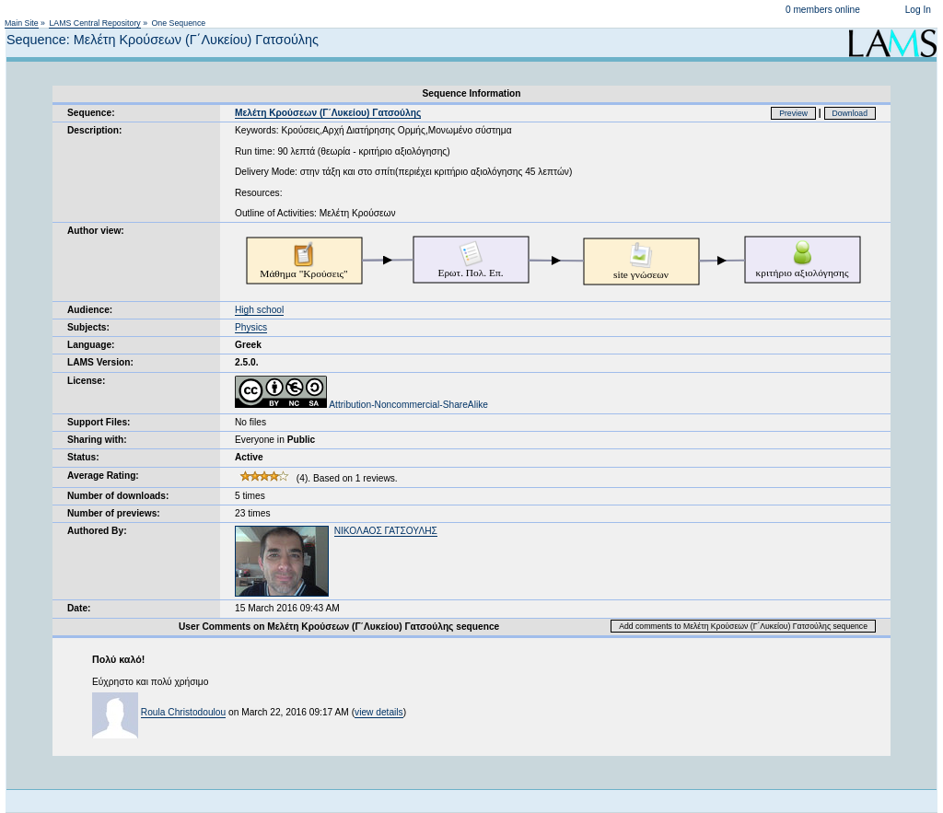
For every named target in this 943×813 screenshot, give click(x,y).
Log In (918, 10)
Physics (251, 327)
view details (379, 712)
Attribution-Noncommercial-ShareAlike (361, 405)
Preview (793, 113)
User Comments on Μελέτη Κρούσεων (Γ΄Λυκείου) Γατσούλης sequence (339, 626)
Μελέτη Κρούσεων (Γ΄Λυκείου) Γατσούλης (328, 113)
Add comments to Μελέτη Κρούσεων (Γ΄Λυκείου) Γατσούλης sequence (743, 626)
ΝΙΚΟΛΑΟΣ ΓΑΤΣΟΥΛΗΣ (385, 531)
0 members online (823, 10)
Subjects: (88, 327)
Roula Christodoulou (183, 712)
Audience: (89, 310)
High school (259, 310)
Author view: (95, 231)
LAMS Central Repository (94, 23)
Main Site (22, 23)
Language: (91, 345)
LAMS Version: (100, 362)
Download (850, 113)
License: (86, 381)
